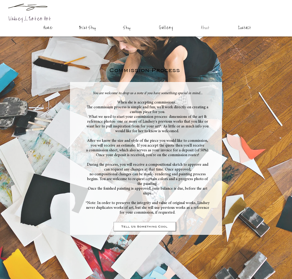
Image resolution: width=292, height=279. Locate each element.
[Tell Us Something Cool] (145, 226)
